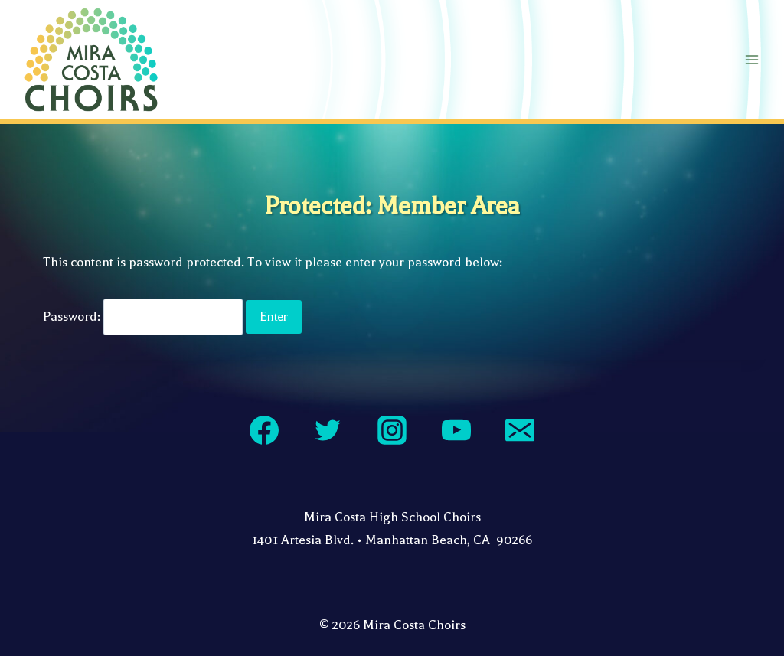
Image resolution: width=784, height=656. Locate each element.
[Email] (520, 430)
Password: (143, 316)
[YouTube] (456, 430)
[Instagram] (392, 430)
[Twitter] (328, 430)
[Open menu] (751, 59)
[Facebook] (264, 430)
